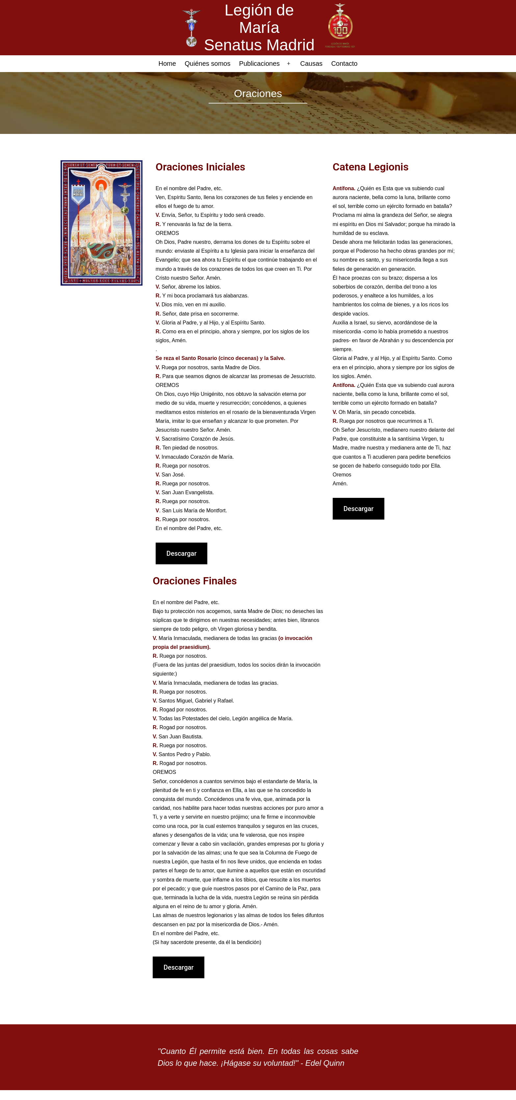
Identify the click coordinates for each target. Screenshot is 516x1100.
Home (167, 63)
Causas (311, 63)
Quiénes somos (207, 63)
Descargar (181, 553)
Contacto (344, 63)
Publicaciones (259, 63)
